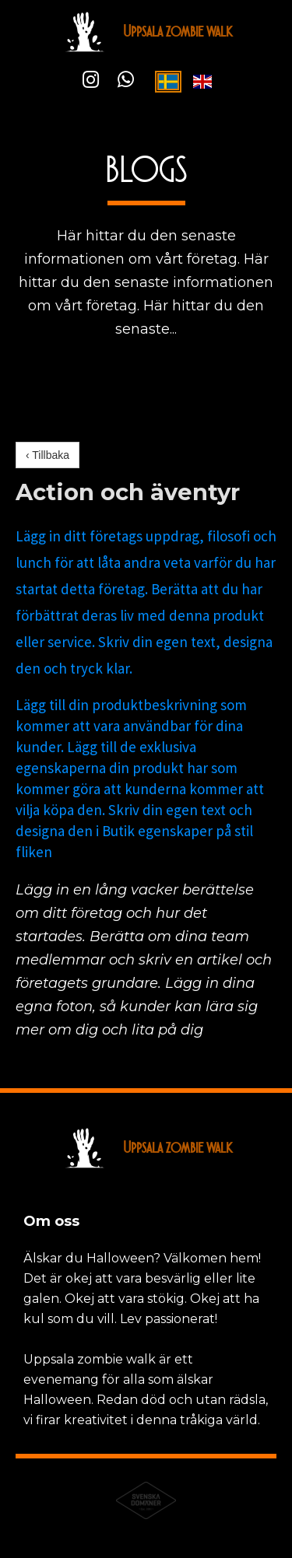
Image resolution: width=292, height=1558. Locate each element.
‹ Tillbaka (47, 455)
